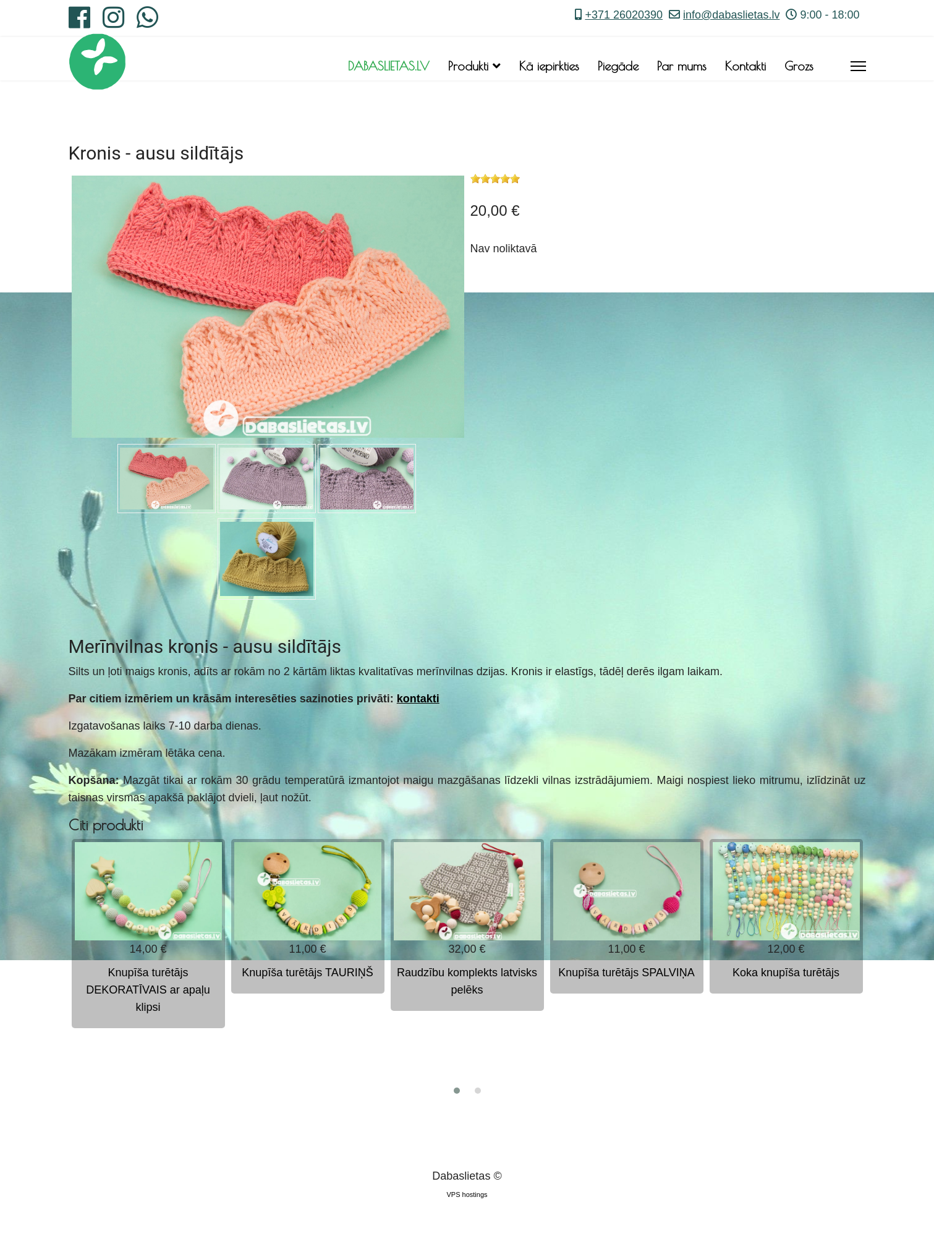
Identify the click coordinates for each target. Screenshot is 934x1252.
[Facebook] (79, 22)
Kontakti (745, 66)
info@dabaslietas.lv (731, 15)
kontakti (418, 698)
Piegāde (618, 66)
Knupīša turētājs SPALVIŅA (626, 972)
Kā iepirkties (549, 66)
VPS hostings (466, 1194)
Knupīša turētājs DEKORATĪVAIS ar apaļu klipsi (148, 989)
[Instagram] (113, 22)
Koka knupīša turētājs (785, 972)
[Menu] (858, 66)
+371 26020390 (624, 15)
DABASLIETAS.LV (389, 66)
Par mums (682, 66)
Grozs (798, 66)
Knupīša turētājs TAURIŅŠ (307, 972)
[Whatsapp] (147, 22)
